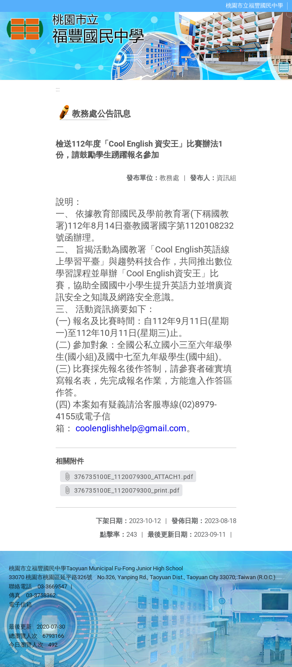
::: (58, 89)
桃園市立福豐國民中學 (254, 5)
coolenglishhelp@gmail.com (131, 428)
